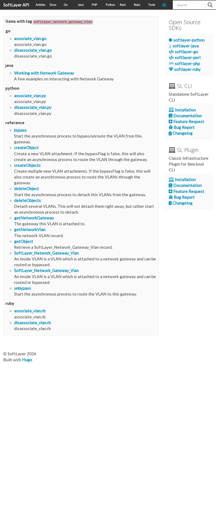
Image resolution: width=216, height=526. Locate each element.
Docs (53, 4)
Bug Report (182, 127)
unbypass (22, 287)
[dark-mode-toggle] (166, 5)
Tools (151, 4)
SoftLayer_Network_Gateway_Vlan (46, 252)
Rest (122, 4)
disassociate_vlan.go (33, 49)
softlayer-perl (184, 57)
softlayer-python (187, 40)
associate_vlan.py (30, 95)
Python (110, 4)
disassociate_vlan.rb (32, 322)
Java (81, 4)
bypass (20, 129)
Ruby (137, 4)
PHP (94, 4)
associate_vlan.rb (29, 310)
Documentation (185, 115)
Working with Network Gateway (44, 72)
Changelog (180, 133)
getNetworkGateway (34, 217)
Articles (40, 4)
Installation (182, 109)
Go (66, 4)
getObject (23, 240)
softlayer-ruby (185, 69)
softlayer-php (184, 63)
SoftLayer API (16, 4)
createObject (26, 147)
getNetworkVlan (29, 229)
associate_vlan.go (30, 38)
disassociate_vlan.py (32, 107)
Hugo (27, 359)
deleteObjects (27, 199)
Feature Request (186, 121)
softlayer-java (184, 45)
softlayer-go (183, 51)
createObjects (27, 165)
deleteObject (26, 188)
